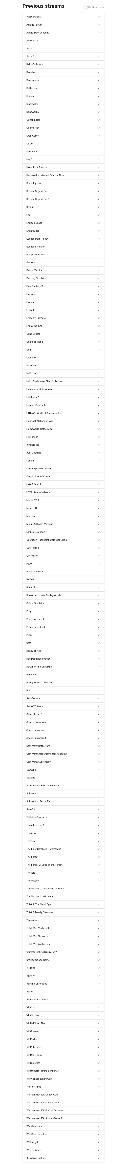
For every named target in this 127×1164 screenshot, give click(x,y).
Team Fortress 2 (63, 825)
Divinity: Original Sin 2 (63, 199)
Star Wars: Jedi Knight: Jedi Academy (63, 754)
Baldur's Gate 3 (63, 64)
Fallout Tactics (63, 270)
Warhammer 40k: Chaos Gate (63, 1095)
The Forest (63, 857)
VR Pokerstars (63, 1047)
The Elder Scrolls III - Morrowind (63, 849)
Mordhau (63, 516)
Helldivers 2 (63, 397)
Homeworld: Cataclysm (63, 429)
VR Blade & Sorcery (63, 1000)
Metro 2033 (63, 500)
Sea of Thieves (63, 706)
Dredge (63, 207)
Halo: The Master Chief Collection (63, 381)
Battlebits (63, 88)
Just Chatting (63, 453)
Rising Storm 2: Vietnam (63, 683)
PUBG (63, 635)
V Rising (63, 968)
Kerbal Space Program (63, 469)
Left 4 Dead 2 (63, 484)
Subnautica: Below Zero (63, 801)
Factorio (63, 263)
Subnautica (63, 793)
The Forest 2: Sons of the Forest (63, 865)
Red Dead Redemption (63, 659)
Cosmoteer (63, 128)
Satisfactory (63, 698)
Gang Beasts (63, 334)
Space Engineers (63, 730)
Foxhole (63, 310)
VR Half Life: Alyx (63, 1023)
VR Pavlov (63, 1039)
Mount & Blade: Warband (63, 524)
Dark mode (98, 7)
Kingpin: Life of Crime (63, 476)
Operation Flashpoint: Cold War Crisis (63, 540)
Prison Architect (63, 619)
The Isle (63, 873)
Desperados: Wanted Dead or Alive (63, 175)
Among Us (63, 41)
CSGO (63, 144)
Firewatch (63, 294)
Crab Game (63, 136)
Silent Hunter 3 (63, 714)
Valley (63, 992)
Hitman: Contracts (63, 405)
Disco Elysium (63, 183)
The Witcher (63, 881)
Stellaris (63, 778)
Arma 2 (63, 49)
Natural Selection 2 (63, 532)
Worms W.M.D (63, 1150)
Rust (63, 690)
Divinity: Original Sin (63, 191)
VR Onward (63, 1031)
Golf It (63, 350)
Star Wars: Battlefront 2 (63, 746)
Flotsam (63, 302)
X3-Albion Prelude (63, 1158)
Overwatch (63, 556)
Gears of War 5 (63, 342)
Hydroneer (63, 437)
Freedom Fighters (63, 318)
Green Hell (63, 358)
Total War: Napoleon (63, 936)
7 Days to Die (63, 17)
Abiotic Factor (63, 25)
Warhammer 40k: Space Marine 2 (63, 1118)
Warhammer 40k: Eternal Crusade (63, 1110)
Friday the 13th (63, 326)
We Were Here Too (63, 1134)
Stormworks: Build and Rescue (63, 786)
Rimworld (63, 675)
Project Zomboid (63, 627)
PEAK (63, 564)
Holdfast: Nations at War (63, 421)
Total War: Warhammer (63, 944)
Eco (63, 215)
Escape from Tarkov (63, 239)
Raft (63, 643)
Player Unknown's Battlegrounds (63, 595)
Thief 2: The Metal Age (63, 904)
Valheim (63, 976)
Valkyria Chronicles (63, 984)
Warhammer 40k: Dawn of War (63, 1103)
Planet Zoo (63, 587)
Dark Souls (63, 152)
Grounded (63, 366)
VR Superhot (63, 1063)
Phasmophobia (63, 572)
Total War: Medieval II (63, 928)
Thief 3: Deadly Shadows (63, 912)
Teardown (63, 833)
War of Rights (63, 1087)
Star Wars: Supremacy (63, 762)
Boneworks (63, 112)
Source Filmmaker (63, 722)
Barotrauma (63, 80)
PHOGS (63, 580)
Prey (63, 611)
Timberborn (63, 920)
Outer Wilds (63, 548)
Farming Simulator (63, 278)
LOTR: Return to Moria (63, 492)
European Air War (63, 255)
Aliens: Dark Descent (63, 33)
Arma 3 (63, 56)
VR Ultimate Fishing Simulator (63, 1071)
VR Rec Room (63, 1055)
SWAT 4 (63, 809)
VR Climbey (63, 1015)
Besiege (63, 96)
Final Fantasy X (63, 286)
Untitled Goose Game (63, 960)
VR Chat (63, 1007)
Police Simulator (63, 603)
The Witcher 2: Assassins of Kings (63, 889)
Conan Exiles (63, 120)
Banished (63, 72)
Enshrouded (63, 231)
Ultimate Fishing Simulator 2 (63, 952)
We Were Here (63, 1126)
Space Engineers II (63, 738)
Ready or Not (63, 651)
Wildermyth (63, 1142)
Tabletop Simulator (63, 817)
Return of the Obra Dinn (63, 667)
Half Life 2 (63, 373)
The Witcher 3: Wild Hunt (63, 897)
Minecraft (63, 508)
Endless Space (63, 223)
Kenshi (63, 461)
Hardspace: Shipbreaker (63, 389)
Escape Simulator (63, 247)
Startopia (63, 770)
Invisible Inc (63, 445)
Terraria (63, 841)
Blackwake (63, 104)
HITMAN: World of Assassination (63, 413)
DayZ (63, 159)
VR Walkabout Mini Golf (63, 1079)
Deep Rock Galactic (63, 167)
